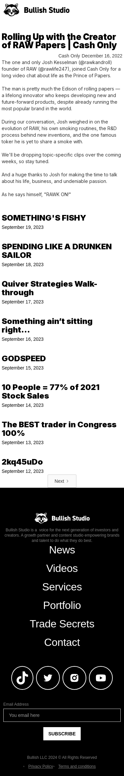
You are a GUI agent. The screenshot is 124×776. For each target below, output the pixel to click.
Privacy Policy (40, 766)
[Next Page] (62, 481)
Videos (62, 568)
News (62, 550)
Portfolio (62, 605)
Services (62, 587)
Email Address (16, 704)
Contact (62, 642)
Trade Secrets (62, 624)
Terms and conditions (77, 766)
